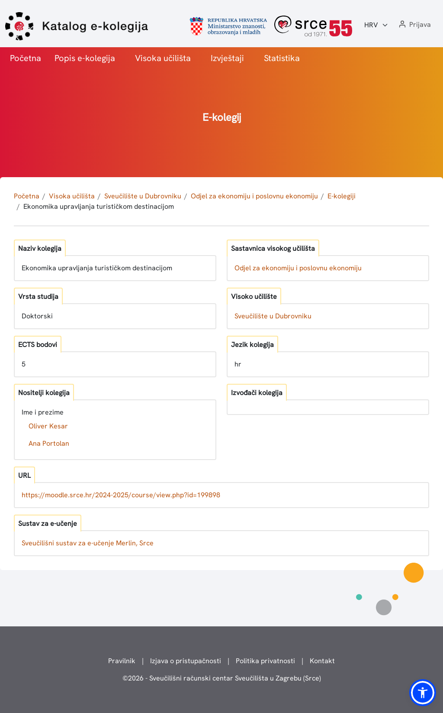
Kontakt (322, 660)
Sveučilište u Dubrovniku (142, 196)
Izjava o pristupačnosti (185, 660)
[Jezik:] (376, 25)
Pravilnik (121, 660)
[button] (414, 25)
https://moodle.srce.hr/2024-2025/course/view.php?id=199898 (121, 494)
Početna (25, 58)
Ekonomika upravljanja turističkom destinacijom (98, 206)
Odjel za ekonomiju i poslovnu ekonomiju (254, 196)
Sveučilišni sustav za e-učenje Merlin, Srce (88, 543)
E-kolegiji (341, 196)
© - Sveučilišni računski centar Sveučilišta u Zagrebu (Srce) (221, 678)
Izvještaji (227, 58)
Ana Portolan (49, 443)
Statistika (282, 58)
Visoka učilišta (163, 58)
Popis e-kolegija (85, 58)
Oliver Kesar (48, 426)
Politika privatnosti (265, 660)
